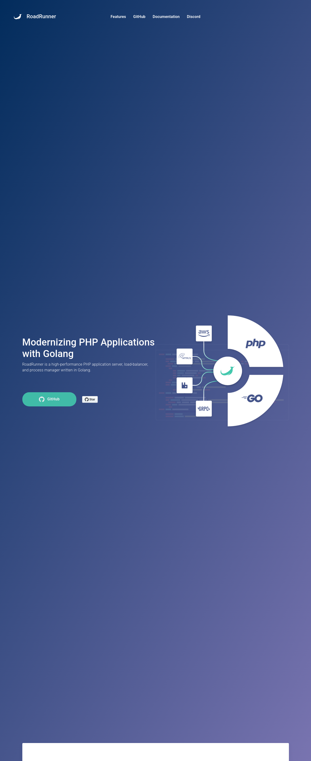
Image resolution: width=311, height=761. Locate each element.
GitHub (139, 16)
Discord (193, 16)
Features (118, 16)
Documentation (166, 16)
